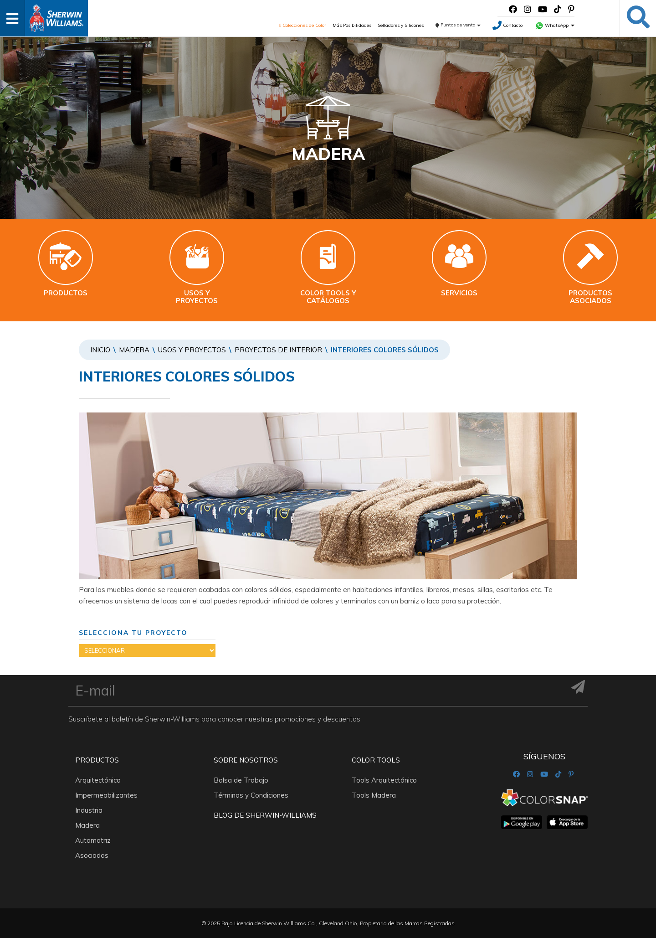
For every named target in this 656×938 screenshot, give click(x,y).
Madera (134, 349)
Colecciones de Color (302, 25)
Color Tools (376, 760)
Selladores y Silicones (401, 25)
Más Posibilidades (352, 25)
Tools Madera (374, 795)
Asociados (91, 855)
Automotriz (93, 840)
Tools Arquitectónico (384, 780)
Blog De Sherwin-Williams (265, 815)
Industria (88, 810)
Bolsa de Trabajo (241, 780)
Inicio (100, 349)
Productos (97, 760)
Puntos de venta (458, 25)
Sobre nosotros (246, 760)
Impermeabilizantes (106, 795)
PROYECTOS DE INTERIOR (278, 349)
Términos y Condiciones (251, 795)
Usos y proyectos (192, 349)
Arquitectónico (98, 780)
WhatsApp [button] (554, 25)
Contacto (507, 25)
